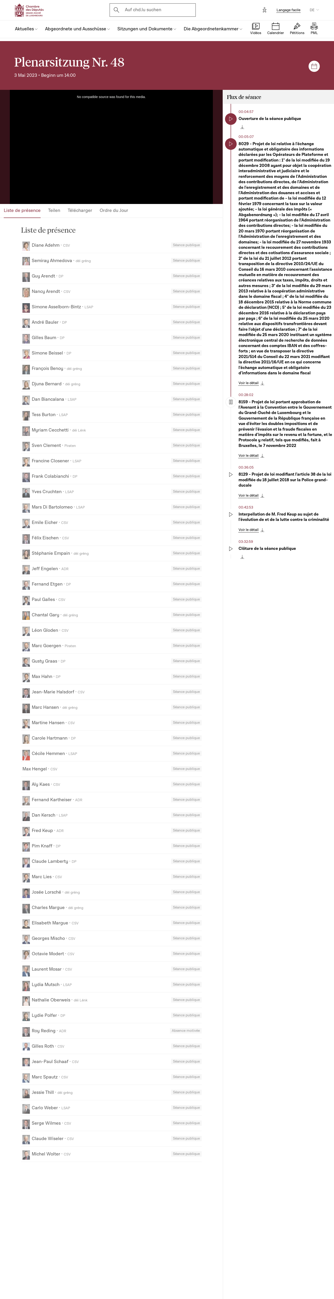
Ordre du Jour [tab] (114, 210)
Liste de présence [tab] (22, 210)
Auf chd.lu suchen (143, 10)
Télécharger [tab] (80, 210)
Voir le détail (249, 383)
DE (312, 10)
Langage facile (288, 10)
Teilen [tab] (54, 210)
